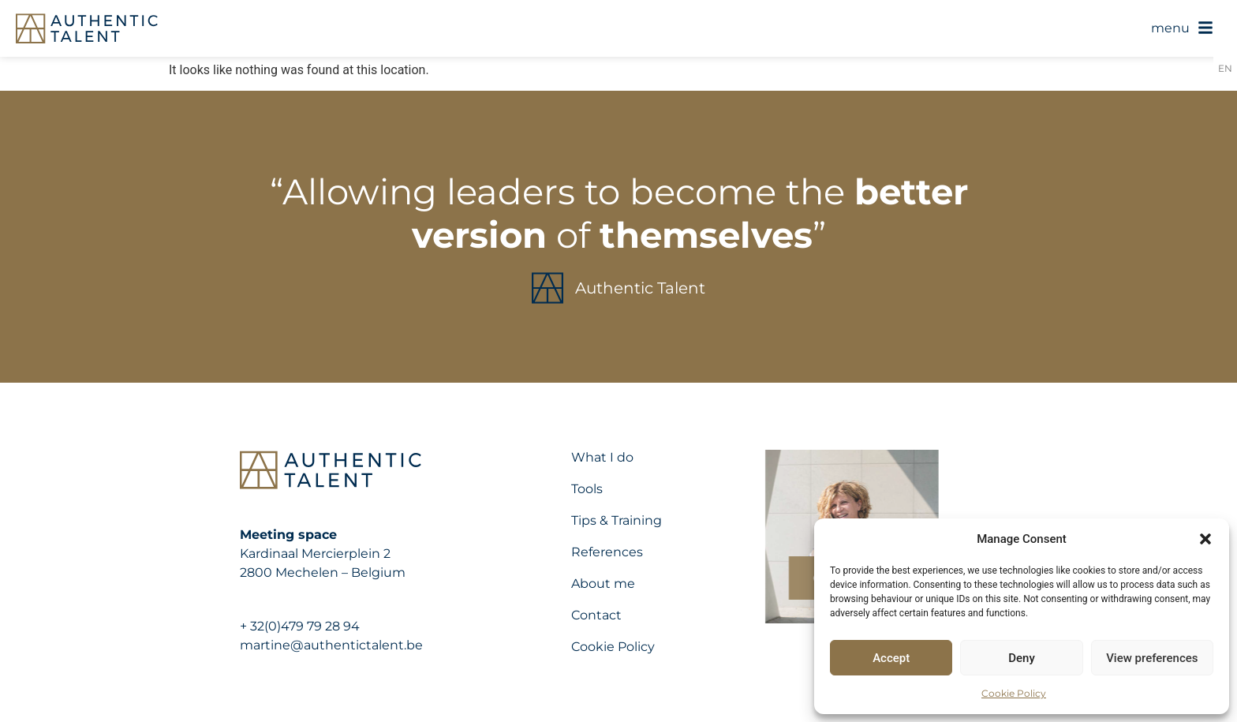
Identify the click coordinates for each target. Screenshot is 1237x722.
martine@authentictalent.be (331, 645)
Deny (1021, 658)
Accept (891, 658)
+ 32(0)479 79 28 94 (300, 626)
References (607, 551)
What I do (602, 457)
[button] (1205, 539)
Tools (587, 488)
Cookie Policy (1013, 693)
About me (603, 583)
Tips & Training (616, 520)
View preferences (1152, 658)
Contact (596, 615)
